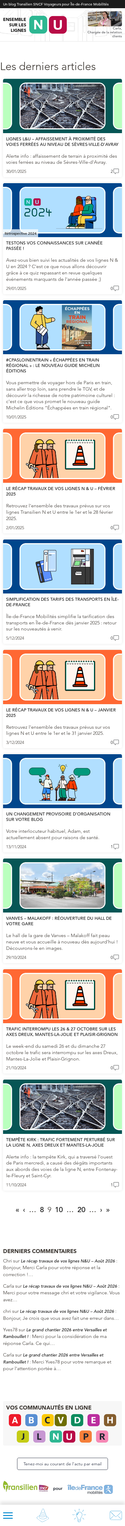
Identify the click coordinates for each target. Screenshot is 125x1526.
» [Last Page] (108, 1209)
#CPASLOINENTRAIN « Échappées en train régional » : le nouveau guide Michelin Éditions (53, 365)
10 (59, 1209)
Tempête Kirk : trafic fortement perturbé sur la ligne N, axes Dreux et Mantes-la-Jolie (60, 1142)
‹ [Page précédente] (24, 1209)
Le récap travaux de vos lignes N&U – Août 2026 (68, 1261)
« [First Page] (17, 1209)
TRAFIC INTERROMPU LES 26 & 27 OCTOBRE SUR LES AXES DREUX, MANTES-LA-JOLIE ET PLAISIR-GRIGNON (62, 1031)
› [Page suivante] (101, 1209)
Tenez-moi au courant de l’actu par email (62, 1464)
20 (81, 1209)
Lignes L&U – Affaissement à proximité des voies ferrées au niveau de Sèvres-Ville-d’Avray (62, 141)
